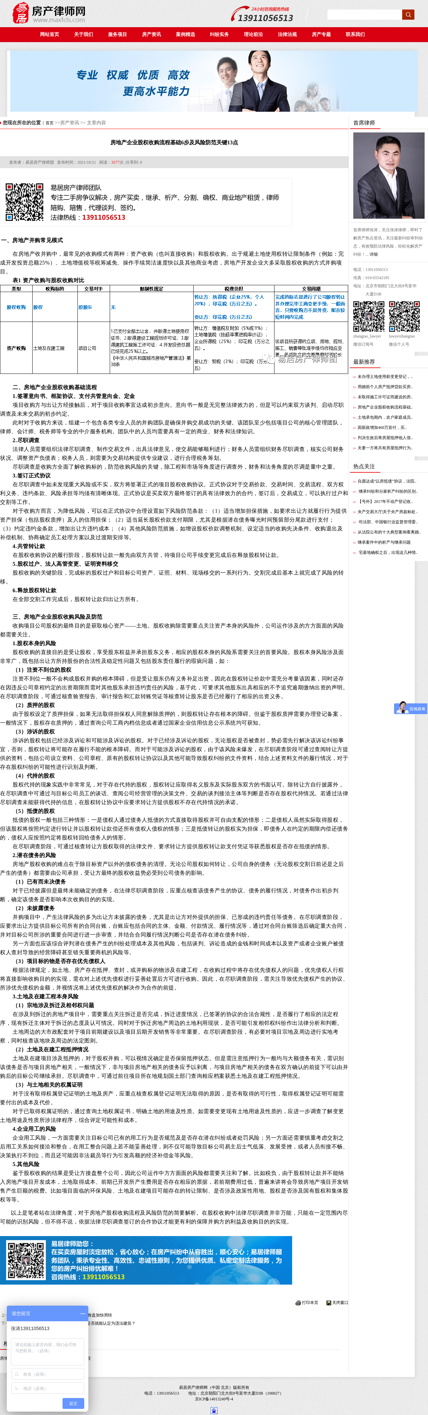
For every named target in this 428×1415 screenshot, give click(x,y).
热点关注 (364, 466)
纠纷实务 (221, 34)
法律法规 (289, 34)
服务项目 (117, 34)
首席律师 (364, 123)
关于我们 (83, 34)
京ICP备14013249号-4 (214, 1399)
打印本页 (310, 1302)
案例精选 (187, 34)
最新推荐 (364, 362)
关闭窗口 (340, 1302)
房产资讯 (153, 34)
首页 (50, 123)
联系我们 (356, 34)
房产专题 (322, 34)
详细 (374, 254)
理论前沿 (255, 34)
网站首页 (49, 34)
